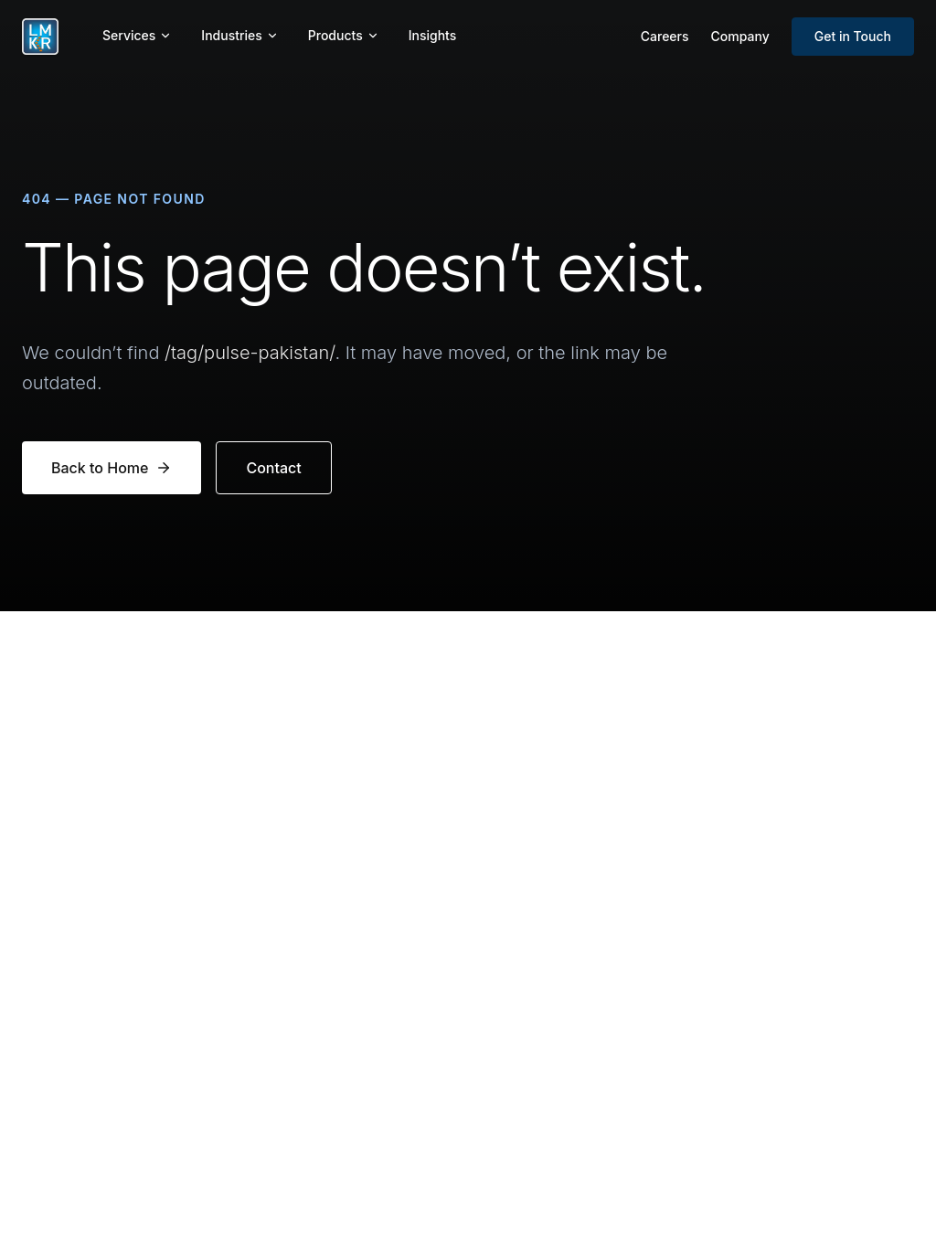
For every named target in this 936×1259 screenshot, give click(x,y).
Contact (273, 468)
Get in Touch (852, 36)
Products (343, 35)
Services (137, 35)
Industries (239, 35)
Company (740, 36)
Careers (665, 36)
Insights (433, 35)
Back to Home (111, 468)
